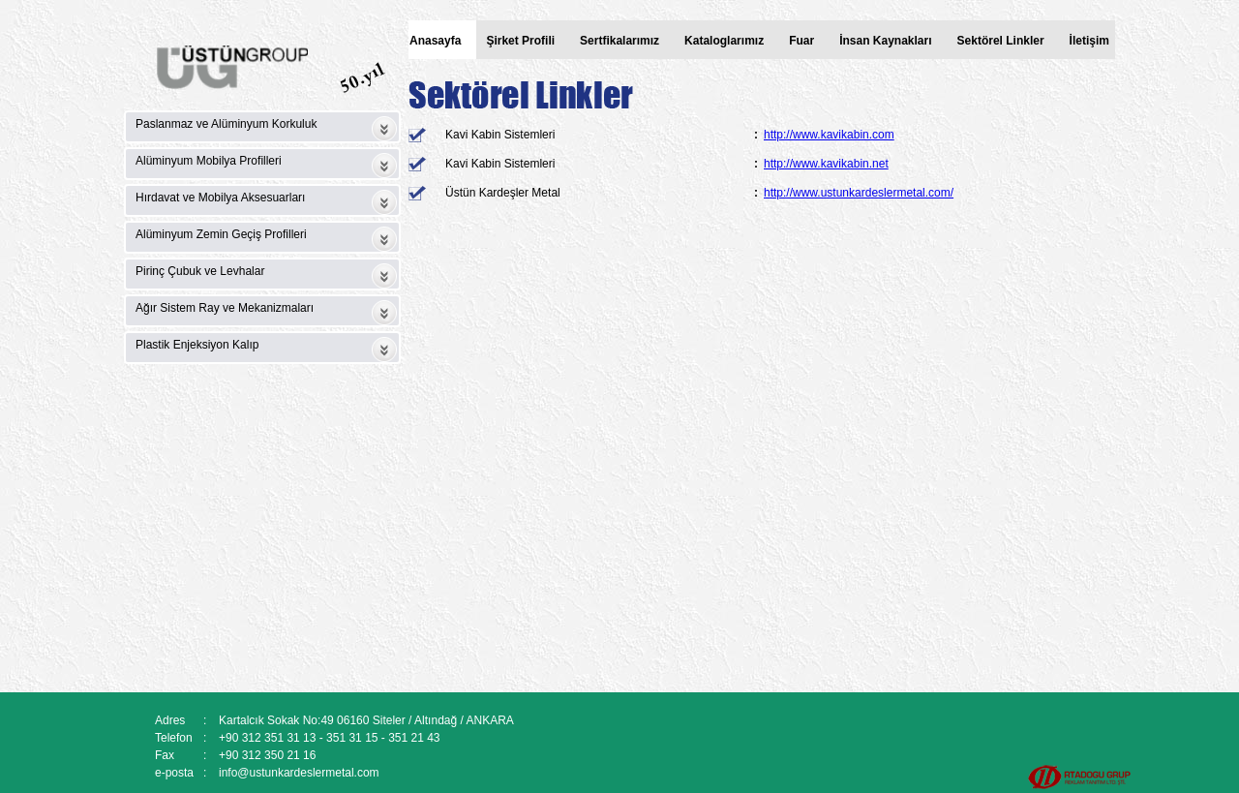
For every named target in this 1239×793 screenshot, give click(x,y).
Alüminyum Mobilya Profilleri (209, 161)
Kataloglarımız (724, 40)
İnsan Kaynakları (885, 40)
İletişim (1089, 40)
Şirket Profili (520, 40)
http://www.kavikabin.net (826, 163)
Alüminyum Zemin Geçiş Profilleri (221, 234)
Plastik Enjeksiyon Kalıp (197, 344)
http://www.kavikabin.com (829, 134)
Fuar (801, 40)
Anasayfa (435, 40)
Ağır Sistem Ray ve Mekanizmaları (225, 308)
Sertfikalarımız (619, 40)
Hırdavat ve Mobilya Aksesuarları (220, 197)
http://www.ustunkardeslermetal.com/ (858, 192)
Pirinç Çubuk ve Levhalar (200, 271)
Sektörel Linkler (1000, 40)
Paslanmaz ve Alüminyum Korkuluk (226, 124)
